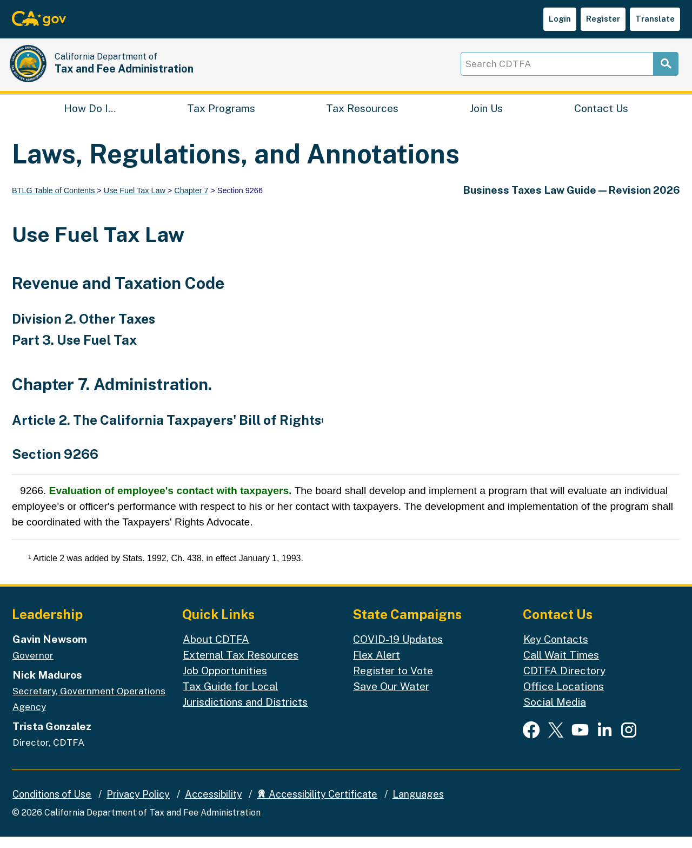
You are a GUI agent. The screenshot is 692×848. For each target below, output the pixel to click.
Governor (33, 666)
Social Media (554, 713)
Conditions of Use (51, 805)
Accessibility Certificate (317, 805)
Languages (418, 805)
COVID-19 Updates (398, 650)
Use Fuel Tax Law (136, 201)
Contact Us (601, 117)
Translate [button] (655, 18)
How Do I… (90, 117)
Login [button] (560, 18)
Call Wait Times (561, 666)
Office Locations (563, 697)
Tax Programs (221, 117)
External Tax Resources (240, 666)
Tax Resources (362, 117)
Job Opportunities (225, 682)
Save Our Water (391, 697)
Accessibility (213, 805)
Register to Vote (393, 682)
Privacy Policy (138, 805)
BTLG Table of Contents (54, 201)
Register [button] (603, 18)
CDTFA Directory (564, 682)
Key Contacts (555, 650)
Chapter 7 (191, 201)
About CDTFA (216, 650)
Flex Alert (376, 666)
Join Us (486, 117)
